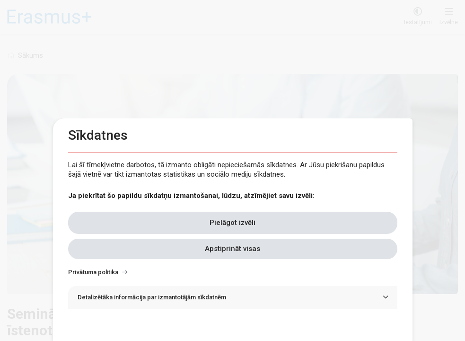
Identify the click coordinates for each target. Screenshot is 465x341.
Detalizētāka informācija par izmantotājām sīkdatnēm (152, 297)
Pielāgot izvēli (232, 222)
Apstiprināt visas (232, 248)
